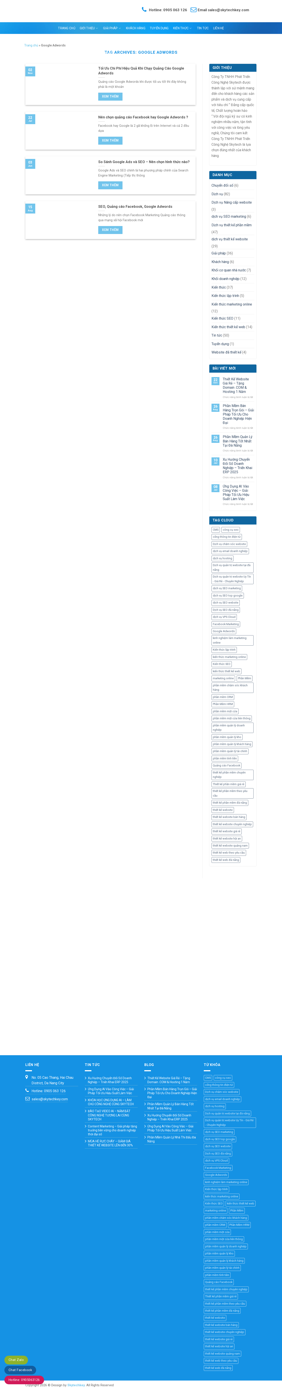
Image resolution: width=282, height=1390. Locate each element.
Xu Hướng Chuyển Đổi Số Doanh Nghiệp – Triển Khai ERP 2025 (237, 465)
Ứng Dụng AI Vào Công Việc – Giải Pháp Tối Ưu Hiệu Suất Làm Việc (236, 492)
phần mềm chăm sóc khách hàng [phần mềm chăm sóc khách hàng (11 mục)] (230, 687)
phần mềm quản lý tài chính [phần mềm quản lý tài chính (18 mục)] (230, 751)
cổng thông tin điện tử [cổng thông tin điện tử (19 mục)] (227, 536)
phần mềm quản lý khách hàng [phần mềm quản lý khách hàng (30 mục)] (232, 744)
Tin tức (203, 28)
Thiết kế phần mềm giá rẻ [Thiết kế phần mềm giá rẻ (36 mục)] (228, 784)
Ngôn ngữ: (141, 39)
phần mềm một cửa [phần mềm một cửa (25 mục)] (225, 711)
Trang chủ (66, 28)
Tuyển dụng (159, 28)
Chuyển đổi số (222, 185)
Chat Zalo (16, 1360)
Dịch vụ (217, 194)
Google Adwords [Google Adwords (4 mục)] (224, 631)
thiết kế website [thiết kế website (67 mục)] (223, 810)
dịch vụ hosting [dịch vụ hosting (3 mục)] (222, 558)
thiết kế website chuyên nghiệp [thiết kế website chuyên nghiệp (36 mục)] (232, 824)
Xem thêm (110, 96)
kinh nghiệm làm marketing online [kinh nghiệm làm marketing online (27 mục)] (230, 640)
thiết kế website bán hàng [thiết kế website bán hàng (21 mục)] (229, 817)
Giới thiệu (89, 28)
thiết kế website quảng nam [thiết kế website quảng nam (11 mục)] (230, 845)
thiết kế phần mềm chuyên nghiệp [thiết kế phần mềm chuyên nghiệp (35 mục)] (229, 775)
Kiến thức (182, 28)
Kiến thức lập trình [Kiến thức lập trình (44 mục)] (224, 649)
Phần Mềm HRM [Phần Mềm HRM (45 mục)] (223, 704)
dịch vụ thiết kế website (230, 239)
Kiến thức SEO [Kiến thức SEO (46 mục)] (221, 664)
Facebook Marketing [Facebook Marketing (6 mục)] (226, 624)
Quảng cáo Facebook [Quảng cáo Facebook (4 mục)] (226, 765)
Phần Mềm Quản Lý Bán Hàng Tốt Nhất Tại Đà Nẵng (237, 441)
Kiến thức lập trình (225, 296)
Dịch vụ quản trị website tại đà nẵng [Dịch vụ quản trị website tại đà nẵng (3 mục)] (231, 567)
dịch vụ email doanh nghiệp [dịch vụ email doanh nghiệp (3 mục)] (230, 551)
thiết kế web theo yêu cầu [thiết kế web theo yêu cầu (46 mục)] (229, 852)
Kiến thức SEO (222, 318)
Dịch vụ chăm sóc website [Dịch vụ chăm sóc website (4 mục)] (229, 544)
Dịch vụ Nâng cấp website (232, 202)
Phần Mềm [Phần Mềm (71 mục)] (244, 678)
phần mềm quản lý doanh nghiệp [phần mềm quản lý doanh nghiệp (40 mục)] (229, 727)
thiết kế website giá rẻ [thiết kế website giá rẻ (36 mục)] (226, 831)
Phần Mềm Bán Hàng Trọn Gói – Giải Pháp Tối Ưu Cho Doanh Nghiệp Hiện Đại (238, 414)
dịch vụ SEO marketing (229, 216)
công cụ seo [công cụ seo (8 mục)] (231, 529)
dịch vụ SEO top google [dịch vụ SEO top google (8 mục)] (228, 595)
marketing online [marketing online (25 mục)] (223, 678)
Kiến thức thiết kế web (228, 327)
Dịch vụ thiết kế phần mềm (232, 225)
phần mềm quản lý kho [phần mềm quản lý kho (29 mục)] (227, 737)
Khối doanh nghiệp (225, 279)
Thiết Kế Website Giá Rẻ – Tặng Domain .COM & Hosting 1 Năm (236, 385)
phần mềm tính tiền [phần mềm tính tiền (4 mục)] (225, 758)
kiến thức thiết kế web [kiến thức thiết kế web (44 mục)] (226, 671)
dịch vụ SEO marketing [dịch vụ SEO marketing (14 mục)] (227, 588)
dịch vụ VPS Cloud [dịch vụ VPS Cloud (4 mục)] (224, 617)
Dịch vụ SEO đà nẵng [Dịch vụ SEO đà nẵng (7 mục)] (226, 609)
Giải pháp (112, 28)
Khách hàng (135, 28)
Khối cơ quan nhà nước (229, 270)
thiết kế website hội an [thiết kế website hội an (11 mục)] (227, 838)
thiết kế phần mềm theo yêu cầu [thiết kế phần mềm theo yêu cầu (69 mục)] (230, 793)
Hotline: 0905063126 (24, 1380)
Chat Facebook (20, 1370)
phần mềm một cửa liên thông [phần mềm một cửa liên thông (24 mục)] (231, 718)
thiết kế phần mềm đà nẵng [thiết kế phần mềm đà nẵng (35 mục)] (230, 802)
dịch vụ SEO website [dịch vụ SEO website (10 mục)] (225, 602)
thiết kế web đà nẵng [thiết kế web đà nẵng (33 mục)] (226, 860)
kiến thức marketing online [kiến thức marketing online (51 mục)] (229, 657)
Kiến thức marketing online (232, 304)
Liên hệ (218, 28)
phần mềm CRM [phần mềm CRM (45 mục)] (223, 697)
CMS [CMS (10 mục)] (216, 529)
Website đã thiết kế (226, 352)
